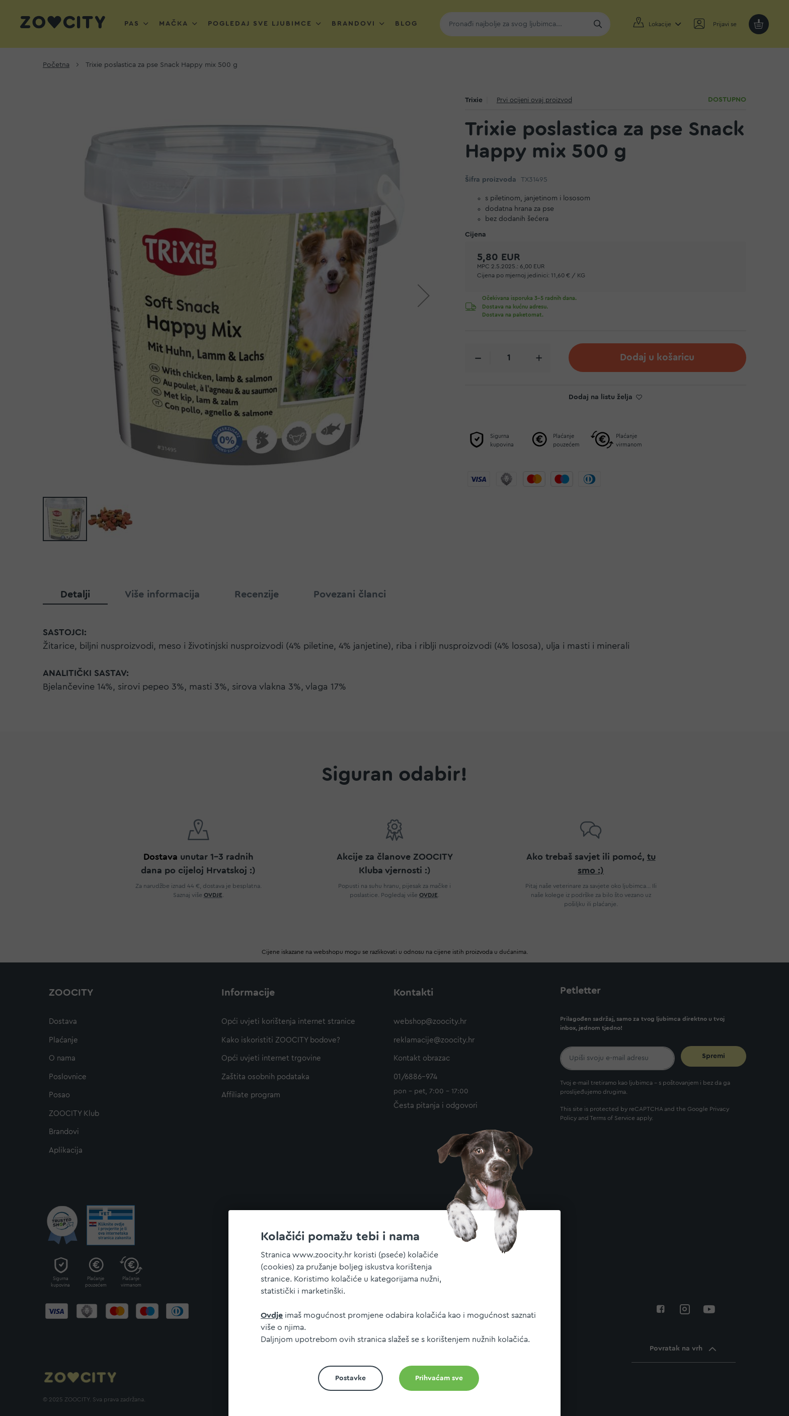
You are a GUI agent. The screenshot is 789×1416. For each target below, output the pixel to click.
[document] (398, 1317)
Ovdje (272, 1315)
